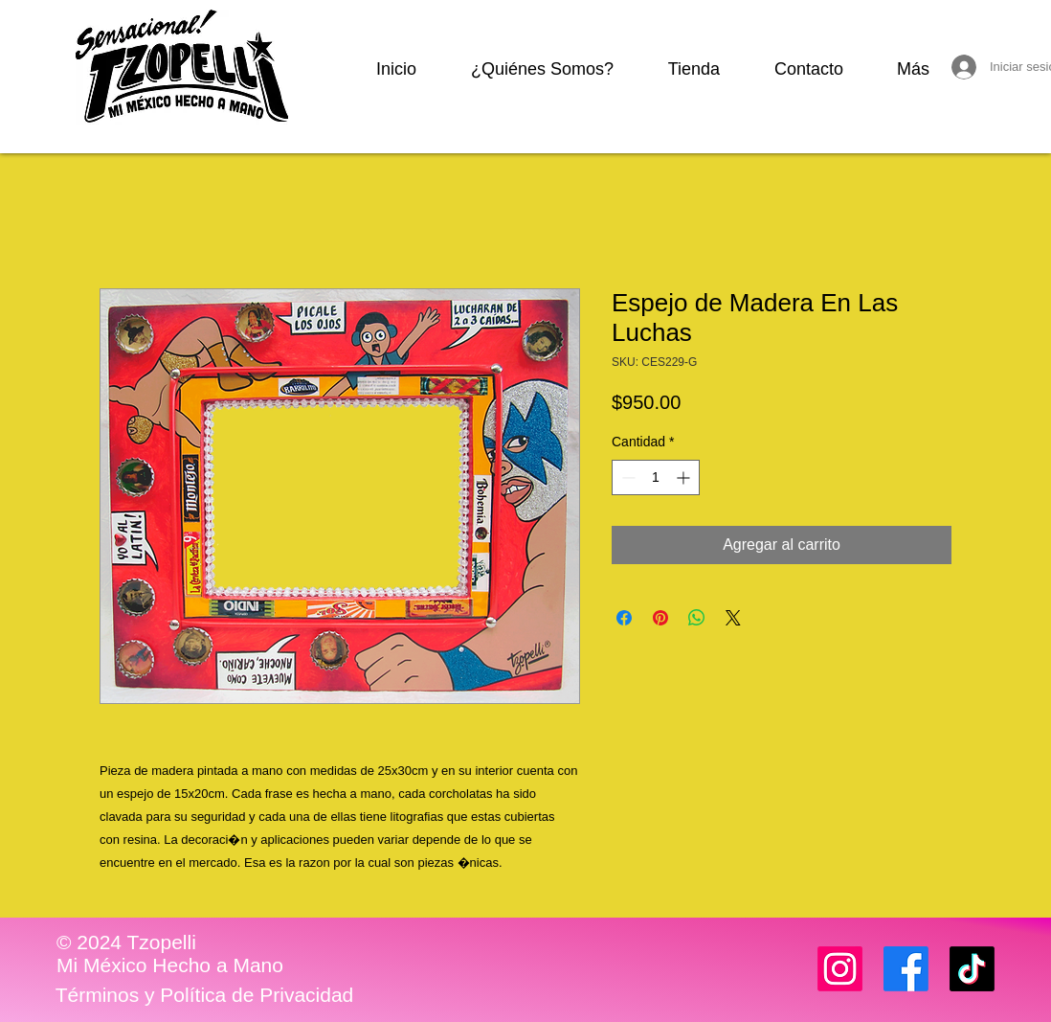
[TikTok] (972, 968)
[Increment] (685, 477)
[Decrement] (626, 477)
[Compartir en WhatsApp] (696, 617)
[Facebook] (905, 968)
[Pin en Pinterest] (660, 617)
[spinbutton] (655, 477)
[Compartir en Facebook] (624, 617)
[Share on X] (733, 617)
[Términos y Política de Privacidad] (204, 995)
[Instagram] (839, 968)
